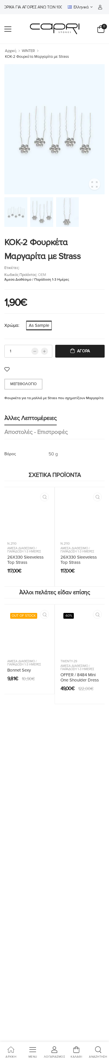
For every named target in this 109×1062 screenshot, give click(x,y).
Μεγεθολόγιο (23, 384)
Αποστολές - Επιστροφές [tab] (36, 432)
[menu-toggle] (7, 29)
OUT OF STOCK (24, 615)
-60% (69, 615)
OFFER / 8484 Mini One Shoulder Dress (79, 677)
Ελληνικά (78, 7)
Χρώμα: (11, 325)
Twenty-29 (68, 661)
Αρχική (10, 51)
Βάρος (10, 453)
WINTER (28, 51)
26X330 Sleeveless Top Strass (25, 560)
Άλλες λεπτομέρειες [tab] (30, 418)
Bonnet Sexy (19, 670)
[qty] (28, 351)
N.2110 (12, 543)
